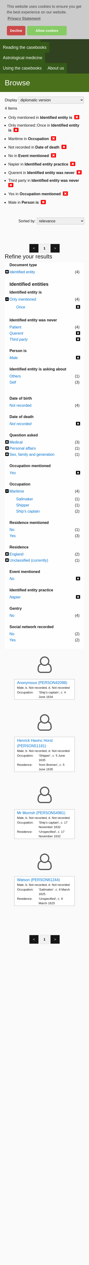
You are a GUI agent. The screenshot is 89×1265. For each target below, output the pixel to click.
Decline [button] (16, 31)
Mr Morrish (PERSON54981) (41, 813)
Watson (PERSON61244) (38, 880)
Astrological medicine (22, 57)
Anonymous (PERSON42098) (42, 683)
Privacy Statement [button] (24, 19)
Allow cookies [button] (47, 31)
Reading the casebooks (25, 47)
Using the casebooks (22, 68)
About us (55, 68)
